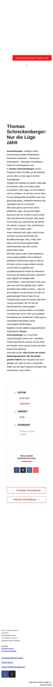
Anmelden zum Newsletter (8, 651)
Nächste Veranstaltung (26, 499)
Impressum (4, 646)
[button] (26, 66)
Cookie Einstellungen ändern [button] (12, 658)
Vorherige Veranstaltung (26, 490)
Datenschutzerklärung (7, 648)
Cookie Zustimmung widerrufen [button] (13, 667)
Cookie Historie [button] (7, 662)
